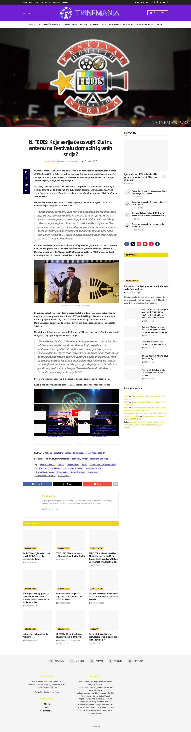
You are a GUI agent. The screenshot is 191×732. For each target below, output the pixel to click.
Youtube (104, 459)
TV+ (104, 24)
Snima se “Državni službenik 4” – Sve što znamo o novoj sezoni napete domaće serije (154, 330)
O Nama (47, 704)
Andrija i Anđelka (47, 465)
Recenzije (114, 24)
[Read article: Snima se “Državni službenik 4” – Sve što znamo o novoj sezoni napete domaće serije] (132, 331)
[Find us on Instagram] (139, 244)
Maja (126, 408)
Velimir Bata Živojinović (45, 476)
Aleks (126, 396)
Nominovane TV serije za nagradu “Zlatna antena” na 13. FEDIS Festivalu (70, 596)
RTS (30, 2)
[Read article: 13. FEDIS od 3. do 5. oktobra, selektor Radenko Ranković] (70, 620)
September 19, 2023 (55, 436)
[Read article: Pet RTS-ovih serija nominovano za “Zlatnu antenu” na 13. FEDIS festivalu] (103, 580)
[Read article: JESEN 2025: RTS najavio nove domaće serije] (132, 360)
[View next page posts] (78, 444)
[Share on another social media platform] (26, 191)
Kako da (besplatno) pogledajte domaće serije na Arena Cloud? (75, 453)
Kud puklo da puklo (53, 468)
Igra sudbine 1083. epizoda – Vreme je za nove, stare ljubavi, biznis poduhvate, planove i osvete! (144, 425)
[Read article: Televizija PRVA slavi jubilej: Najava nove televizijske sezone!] (132, 374)
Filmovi (94, 24)
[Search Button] (30, 13)
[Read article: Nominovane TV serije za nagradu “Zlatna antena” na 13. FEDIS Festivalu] (70, 580)
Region (83, 24)
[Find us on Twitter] (132, 244)
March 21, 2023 (95, 643)
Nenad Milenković (78, 472)
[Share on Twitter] (26, 178)
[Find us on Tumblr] (157, 244)
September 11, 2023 (63, 603)
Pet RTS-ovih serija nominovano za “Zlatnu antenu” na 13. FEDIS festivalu (103, 596)
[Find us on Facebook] (126, 244)
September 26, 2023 (99, 418)
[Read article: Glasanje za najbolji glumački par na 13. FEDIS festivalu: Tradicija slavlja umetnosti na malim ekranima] (84, 428)
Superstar (56, 2)
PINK (41, 2)
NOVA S (48, 2)
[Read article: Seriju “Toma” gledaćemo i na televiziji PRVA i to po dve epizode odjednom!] (40, 415)
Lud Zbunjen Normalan (73, 468)
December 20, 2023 (55, 420)
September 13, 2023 (99, 436)
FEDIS (84, 465)
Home (25, 2)
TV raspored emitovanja (148, 24)
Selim (126, 402)
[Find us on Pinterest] (151, 244)
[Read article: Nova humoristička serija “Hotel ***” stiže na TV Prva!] (132, 345)
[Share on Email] (26, 184)
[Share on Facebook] (26, 172)
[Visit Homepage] (89, 13)
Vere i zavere (64, 476)
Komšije (39, 468)
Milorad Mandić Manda (45, 472)
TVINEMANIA (51, 161)
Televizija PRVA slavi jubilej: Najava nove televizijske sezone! (154, 373)
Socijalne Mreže (46, 711)
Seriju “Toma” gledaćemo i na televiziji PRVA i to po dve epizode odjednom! (60, 415)
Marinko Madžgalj (93, 468)
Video (76, 161)
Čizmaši (61, 465)
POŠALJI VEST (158, 13)
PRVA (35, 2)
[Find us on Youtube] (145, 244)
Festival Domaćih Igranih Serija (103, 465)
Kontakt (65, 2)
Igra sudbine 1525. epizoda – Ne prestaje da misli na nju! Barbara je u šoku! (140, 177)
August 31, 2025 (130, 293)
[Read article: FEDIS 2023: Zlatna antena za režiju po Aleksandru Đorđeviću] (84, 415)
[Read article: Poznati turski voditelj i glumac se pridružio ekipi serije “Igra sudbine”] (146, 272)
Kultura (94, 629)
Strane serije (69, 24)
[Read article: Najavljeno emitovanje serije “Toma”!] (37, 620)
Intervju (128, 24)
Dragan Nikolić (73, 465)
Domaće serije (50, 24)
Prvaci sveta (93, 472)
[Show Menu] (24, 13)
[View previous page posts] (74, 444)
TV (38, 24)
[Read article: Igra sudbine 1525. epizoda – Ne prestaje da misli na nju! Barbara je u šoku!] (146, 155)
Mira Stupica (62, 472)
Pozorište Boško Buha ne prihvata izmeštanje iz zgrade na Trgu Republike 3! (103, 637)
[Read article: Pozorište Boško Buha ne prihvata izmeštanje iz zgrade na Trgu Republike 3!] (103, 620)
